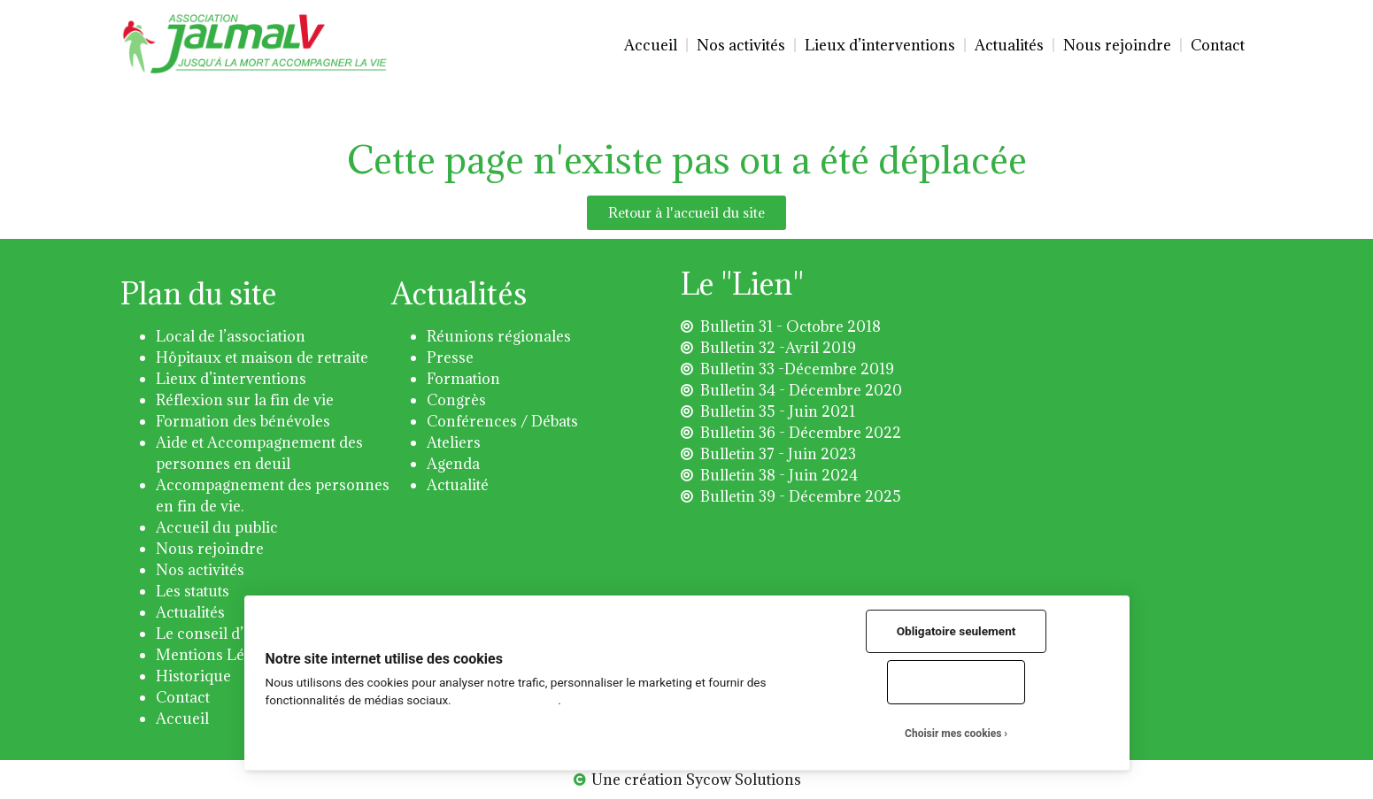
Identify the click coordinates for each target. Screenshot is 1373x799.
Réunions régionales (499, 336)
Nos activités (741, 45)
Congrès (456, 400)
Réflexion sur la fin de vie (245, 400)
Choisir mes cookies (953, 733)
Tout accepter (956, 681)
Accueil (650, 45)
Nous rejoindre (1117, 45)
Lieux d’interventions (880, 45)
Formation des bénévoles (243, 421)
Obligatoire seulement (956, 631)
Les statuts (192, 591)
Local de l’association (230, 336)
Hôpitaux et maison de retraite (262, 357)
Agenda (453, 463)
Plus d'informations (506, 700)
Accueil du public (217, 527)
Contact (1218, 45)
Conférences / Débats (502, 421)
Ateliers (454, 442)
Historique (193, 676)
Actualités (1009, 45)
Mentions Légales (218, 655)
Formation (463, 378)
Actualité (458, 485)
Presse (450, 357)
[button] (686, 213)
